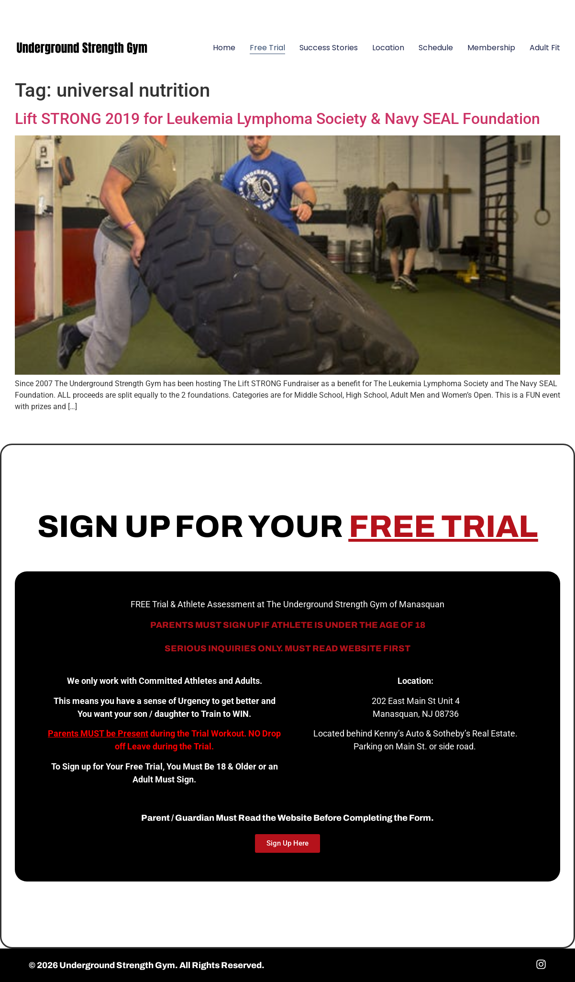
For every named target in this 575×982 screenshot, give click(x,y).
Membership (491, 47)
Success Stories (328, 47)
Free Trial (267, 47)
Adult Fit (545, 47)
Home (224, 47)
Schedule (436, 47)
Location (388, 47)
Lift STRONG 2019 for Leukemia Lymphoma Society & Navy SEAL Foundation (277, 119)
